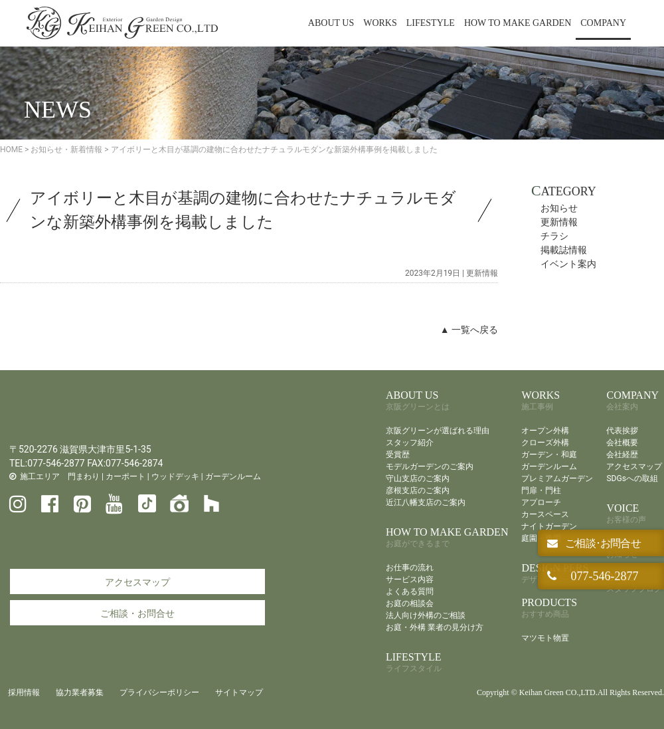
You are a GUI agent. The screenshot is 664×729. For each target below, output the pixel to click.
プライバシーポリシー (159, 692)
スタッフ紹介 (410, 442)
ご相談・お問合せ (137, 613)
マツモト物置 (545, 638)
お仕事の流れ (410, 567)
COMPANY (603, 23)
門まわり (84, 476)
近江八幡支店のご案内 (425, 502)
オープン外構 (545, 430)
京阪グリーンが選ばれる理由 (437, 430)
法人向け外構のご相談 (425, 615)
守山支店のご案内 (418, 478)
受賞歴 (398, 454)
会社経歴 (622, 454)
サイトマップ (239, 692)
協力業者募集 (80, 692)
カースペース (545, 514)
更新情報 (482, 273)
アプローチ (541, 502)
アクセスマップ (137, 582)
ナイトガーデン (549, 526)
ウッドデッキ (175, 476)
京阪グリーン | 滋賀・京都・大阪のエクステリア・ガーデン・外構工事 (122, 23)
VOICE (626, 513)
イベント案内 (568, 264)
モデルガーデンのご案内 (429, 466)
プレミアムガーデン (557, 478)
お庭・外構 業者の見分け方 (434, 627)
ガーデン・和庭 (549, 454)
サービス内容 (410, 579)
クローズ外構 (545, 442)
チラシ (554, 236)
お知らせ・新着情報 (66, 149)
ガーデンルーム (233, 476)
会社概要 (622, 442)
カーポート (125, 476)
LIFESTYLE (430, 23)
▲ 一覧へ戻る (469, 329)
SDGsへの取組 (631, 478)
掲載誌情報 (563, 250)
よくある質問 (410, 591)
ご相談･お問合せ (602, 543)
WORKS (380, 23)
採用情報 (24, 692)
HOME (11, 149)
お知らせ (559, 208)
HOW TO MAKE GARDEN (517, 23)
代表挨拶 (622, 430)
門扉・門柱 (541, 490)
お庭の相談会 (410, 603)
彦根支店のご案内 (418, 490)
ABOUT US (331, 23)
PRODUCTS (549, 608)
